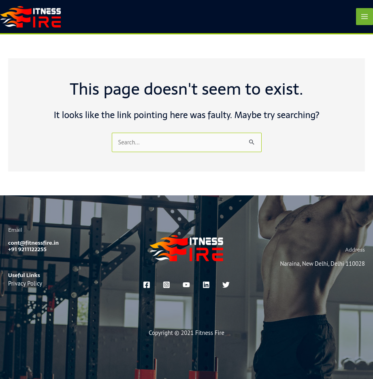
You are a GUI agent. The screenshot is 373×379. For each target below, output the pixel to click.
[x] (226, 284)
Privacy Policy (25, 283)
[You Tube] (186, 284)
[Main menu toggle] (364, 16)
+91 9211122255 (27, 249)
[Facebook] (146, 284)
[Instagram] (166, 284)
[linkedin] (206, 284)
